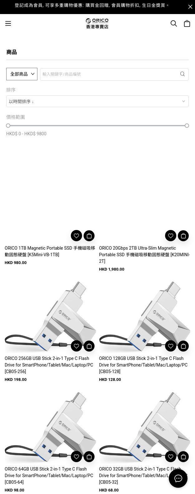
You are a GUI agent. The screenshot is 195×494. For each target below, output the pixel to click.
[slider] (8, 125)
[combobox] (97, 101)
